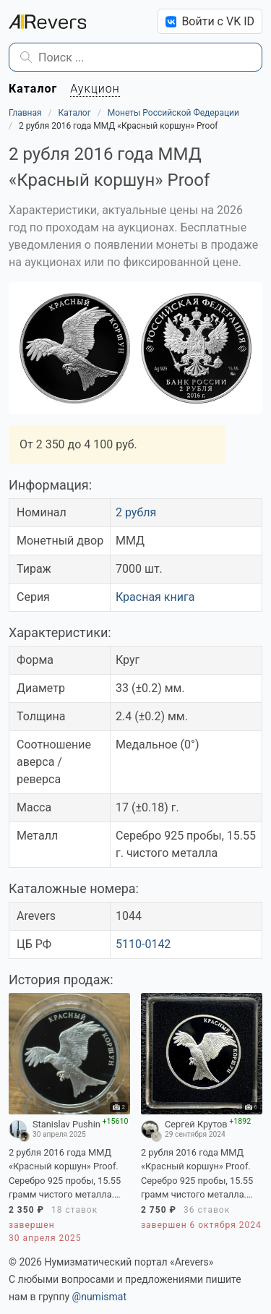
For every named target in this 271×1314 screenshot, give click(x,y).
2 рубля (136, 512)
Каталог (75, 113)
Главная (25, 113)
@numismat (99, 1296)
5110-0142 (143, 944)
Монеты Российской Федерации (173, 113)
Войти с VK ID (209, 21)
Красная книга (155, 597)
